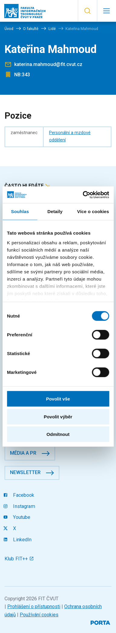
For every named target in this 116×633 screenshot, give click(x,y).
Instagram (20, 506)
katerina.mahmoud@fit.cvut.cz (48, 64)
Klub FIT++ (19, 559)
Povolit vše (58, 398)
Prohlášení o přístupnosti (33, 606)
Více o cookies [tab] (93, 211)
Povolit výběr (58, 416)
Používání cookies (39, 615)
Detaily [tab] (55, 211)
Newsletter (25, 472)
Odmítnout (58, 434)
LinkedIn (18, 539)
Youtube (17, 517)
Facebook (20, 495)
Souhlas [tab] (20, 211)
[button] (87, 11)
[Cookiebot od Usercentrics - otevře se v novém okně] (83, 195)
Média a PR (23, 453)
